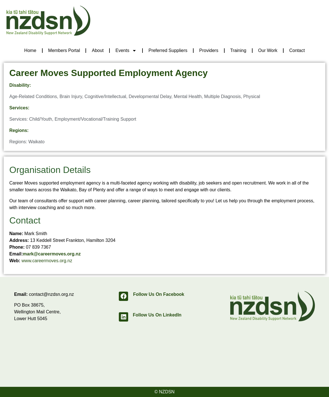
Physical (251, 96)
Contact (297, 50)
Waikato (36, 141)
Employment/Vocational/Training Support (95, 119)
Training (238, 50)
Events (126, 50)
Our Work (267, 50)
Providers (208, 50)
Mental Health (188, 96)
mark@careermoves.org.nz (52, 253)
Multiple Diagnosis (222, 96)
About (98, 50)
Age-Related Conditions (33, 96)
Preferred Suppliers (167, 50)
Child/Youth (40, 119)
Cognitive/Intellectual (105, 96)
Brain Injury (71, 96)
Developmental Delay (150, 96)
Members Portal (64, 50)
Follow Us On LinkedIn (157, 315)
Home (30, 50)
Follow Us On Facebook (158, 294)
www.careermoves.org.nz (46, 260)
